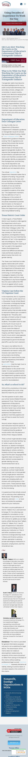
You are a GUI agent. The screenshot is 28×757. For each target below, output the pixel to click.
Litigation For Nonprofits (13, 705)
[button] (24, 4)
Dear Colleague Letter (11, 136)
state (17, 499)
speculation (7, 364)
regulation (13, 172)
